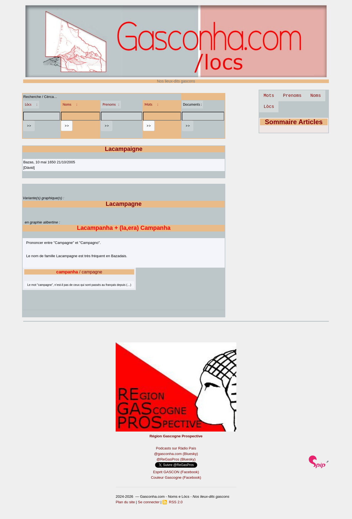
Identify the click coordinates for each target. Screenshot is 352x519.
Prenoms (292, 96)
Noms (315, 96)
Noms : (70, 104)
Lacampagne (124, 204)
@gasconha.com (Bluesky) (176, 454)
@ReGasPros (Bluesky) (176, 459)
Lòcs (269, 107)
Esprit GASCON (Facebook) (176, 472)
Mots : (151, 104)
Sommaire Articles (294, 122)
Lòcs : (31, 104)
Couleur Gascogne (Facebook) (176, 477)
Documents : (192, 104)
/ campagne (79, 272)
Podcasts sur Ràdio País (176, 448)
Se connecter (149, 502)
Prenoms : (110, 104)
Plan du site (125, 502)
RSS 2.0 (173, 502)
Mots (269, 96)
